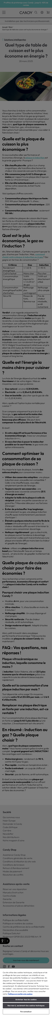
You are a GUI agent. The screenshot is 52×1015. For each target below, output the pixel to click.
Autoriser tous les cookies (25, 999)
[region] (26, 991)
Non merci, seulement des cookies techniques (26, 1005)
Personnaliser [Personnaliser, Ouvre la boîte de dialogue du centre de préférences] (26, 1011)
